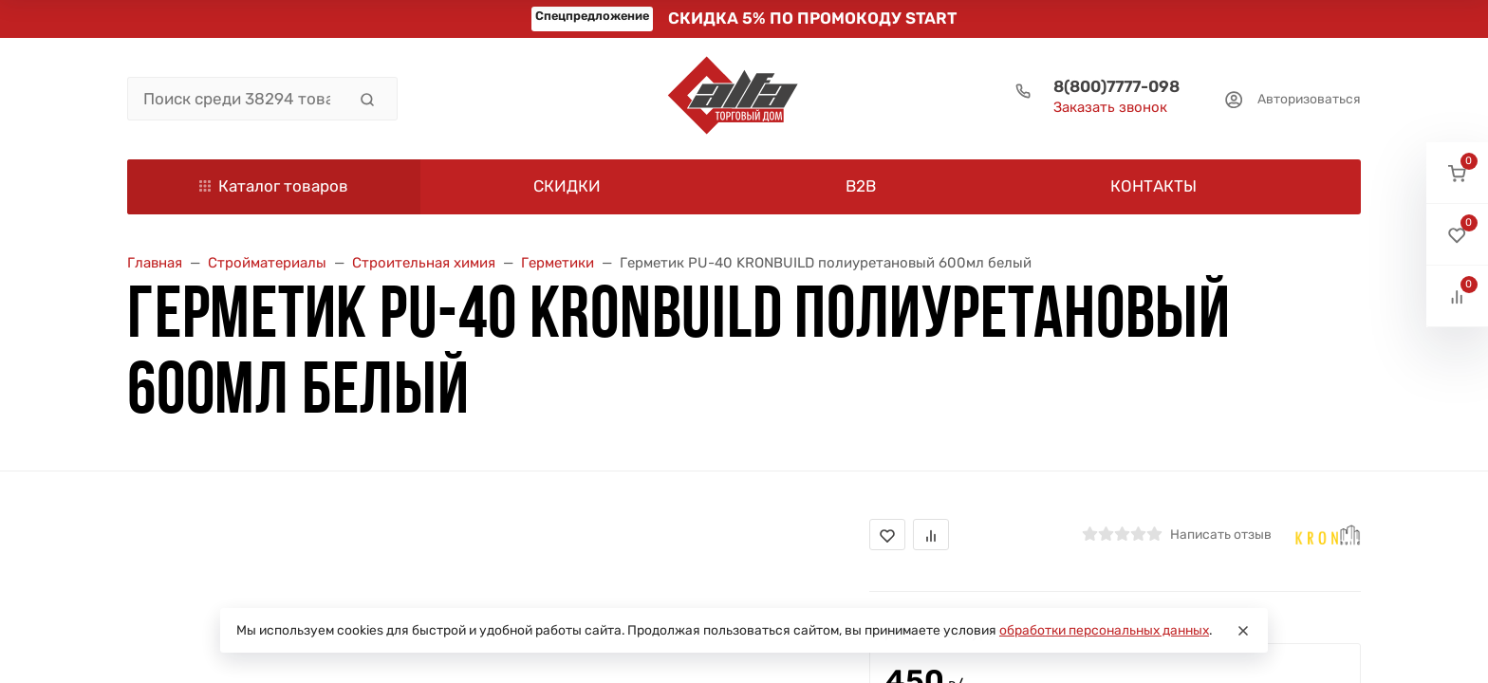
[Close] (1243, 631)
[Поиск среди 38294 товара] (236, 98)
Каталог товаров (273, 185)
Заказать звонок (1110, 107)
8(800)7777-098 (1116, 86)
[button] (1457, 173)
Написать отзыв (1221, 534)
